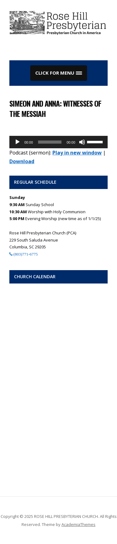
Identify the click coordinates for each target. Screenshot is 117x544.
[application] (58, 142)
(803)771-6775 (25, 254)
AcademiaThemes (78, 524)
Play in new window (77, 152)
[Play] (17, 142)
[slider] (50, 142)
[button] (58, 73)
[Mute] (82, 142)
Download (21, 161)
